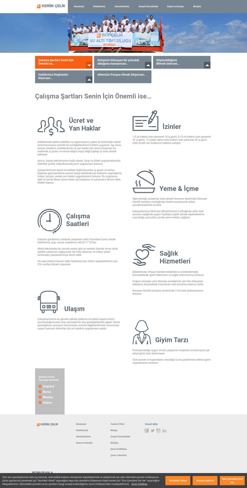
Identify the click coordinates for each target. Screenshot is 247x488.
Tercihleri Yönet (178, 480)
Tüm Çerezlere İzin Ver (232, 480)
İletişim (197, 6)
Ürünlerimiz (99, 6)
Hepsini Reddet (205, 480)
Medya (114, 430)
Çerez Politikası (139, 484)
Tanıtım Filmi (117, 424)
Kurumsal (79, 6)
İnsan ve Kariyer (175, 6)
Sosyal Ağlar (151, 424)
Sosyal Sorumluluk (148, 6)
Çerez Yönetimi (118, 455)
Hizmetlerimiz (122, 6)
